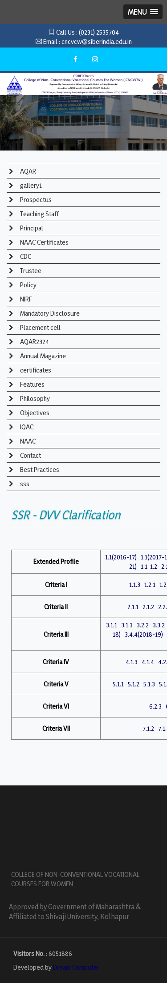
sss (24, 484)
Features (32, 384)
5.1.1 (118, 684)
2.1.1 (132, 606)
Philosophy (34, 398)
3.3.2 (159, 625)
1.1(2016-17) (121, 557)
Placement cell (40, 327)
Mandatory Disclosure (49, 313)
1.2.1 (149, 584)
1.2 (153, 566)
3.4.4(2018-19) (144, 634)
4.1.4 (148, 662)
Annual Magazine (42, 356)
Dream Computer (76, 967)
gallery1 (30, 185)
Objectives (34, 412)
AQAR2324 (34, 341)
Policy (28, 285)
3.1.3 (127, 625)
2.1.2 (148, 606)
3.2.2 (143, 625)
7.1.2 (148, 728)
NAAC (27, 441)
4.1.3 (132, 662)
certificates (35, 370)
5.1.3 (149, 684)
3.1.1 (111, 625)
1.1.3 (134, 584)
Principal (31, 228)
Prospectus (35, 199)
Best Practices (39, 469)
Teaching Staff (39, 214)
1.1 (144, 566)
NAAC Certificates (44, 242)
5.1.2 (133, 684)
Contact (30, 455)
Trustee (30, 270)
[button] (143, 11)
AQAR (27, 171)
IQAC (26, 427)
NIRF (25, 299)
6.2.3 (155, 706)
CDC (25, 256)
